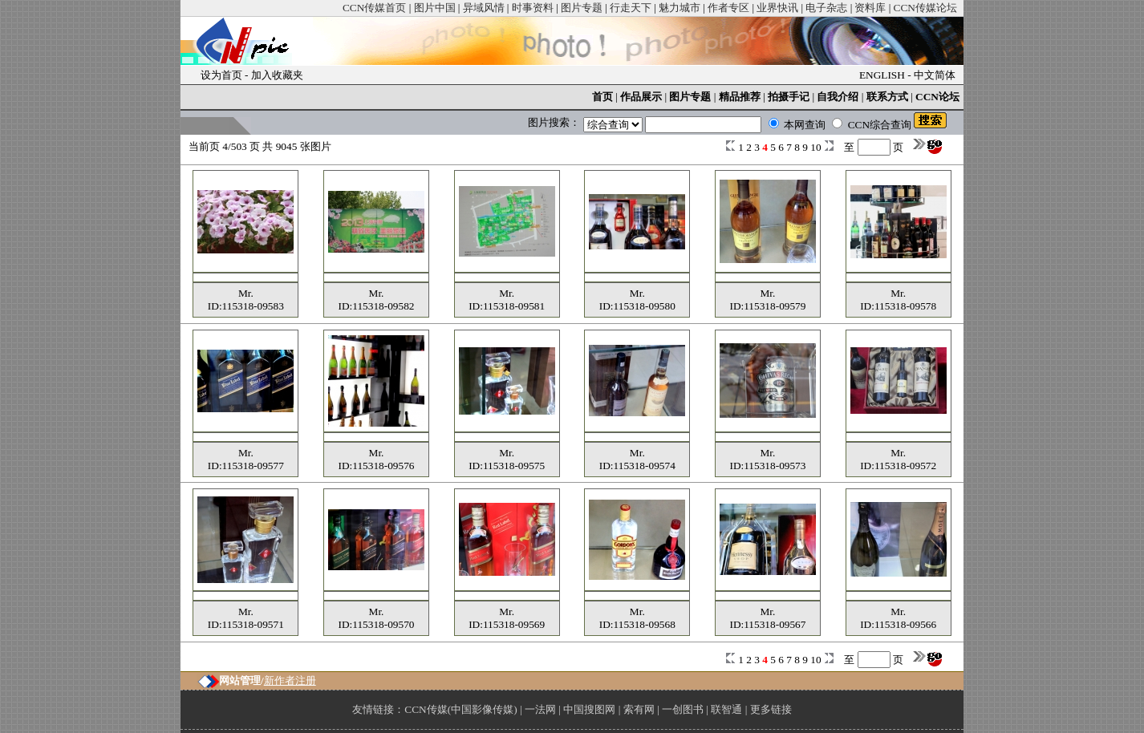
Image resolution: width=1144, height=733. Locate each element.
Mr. (246, 293)
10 (817, 147)
